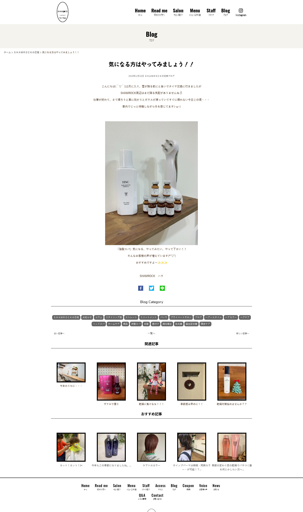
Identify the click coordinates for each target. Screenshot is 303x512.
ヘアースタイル (213, 317)
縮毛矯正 (167, 324)
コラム (98, 317)
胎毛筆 (178, 324)
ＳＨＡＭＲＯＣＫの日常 (156, 76)
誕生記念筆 (191, 324)
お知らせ (87, 317)
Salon (178, 12)
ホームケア (114, 324)
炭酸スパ (135, 324)
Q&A (142, 497)
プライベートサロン (181, 317)
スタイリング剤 (114, 317)
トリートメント (148, 317)
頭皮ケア (205, 324)
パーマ (163, 317)
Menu (195, 12)
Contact (157, 497)
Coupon (188, 487)
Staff (211, 12)
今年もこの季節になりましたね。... (111, 465)
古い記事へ (59, 333)
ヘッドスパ (99, 324)
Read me (159, 12)
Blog (225, 12)
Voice (203, 487)
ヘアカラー (231, 317)
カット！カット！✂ (71, 465)
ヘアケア (244, 317)
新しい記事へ (242, 333)
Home (140, 12)
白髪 (146, 324)
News (216, 487)
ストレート (131, 317)
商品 (125, 324)
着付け (155, 324)
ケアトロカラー (151, 465)
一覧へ (151, 333)
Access (160, 487)
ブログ (171, 76)
